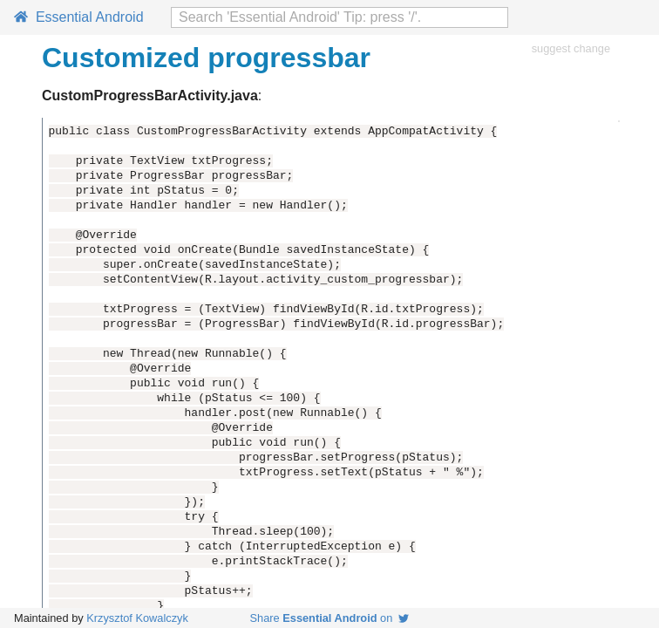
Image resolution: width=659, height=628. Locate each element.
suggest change (571, 48)
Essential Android (79, 17)
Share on (330, 618)
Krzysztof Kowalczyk (137, 618)
